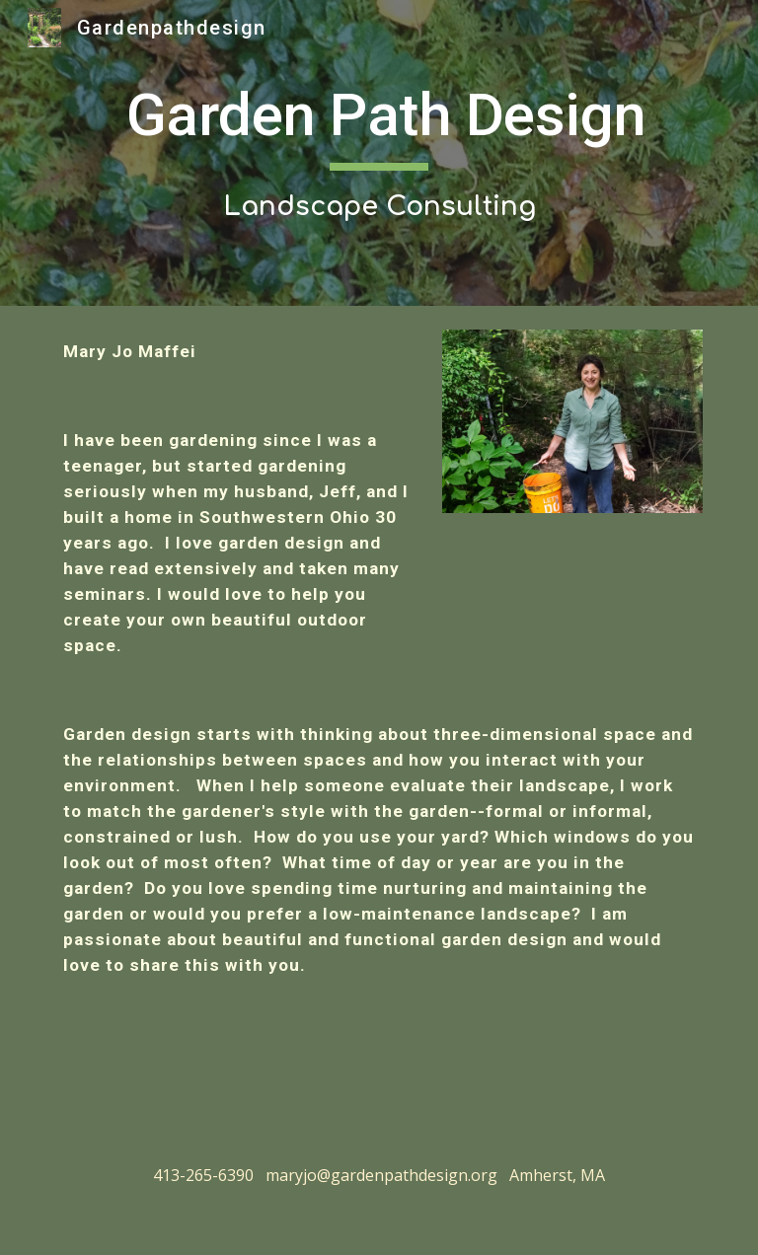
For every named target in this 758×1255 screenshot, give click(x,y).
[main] (378, 152)
